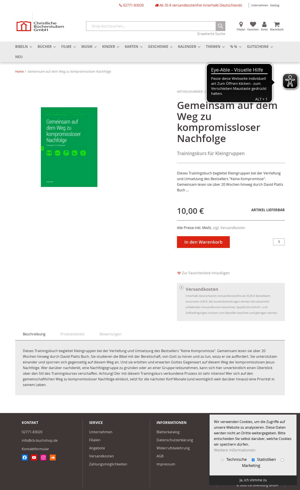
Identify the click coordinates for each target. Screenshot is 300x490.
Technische (234, 459)
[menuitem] (22, 47)
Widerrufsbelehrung (173, 448)
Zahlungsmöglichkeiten (108, 464)
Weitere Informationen (234, 450)
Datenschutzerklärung (175, 440)
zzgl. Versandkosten (229, 227)
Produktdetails (72, 334)
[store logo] (40, 22)
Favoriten (253, 29)
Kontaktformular (35, 449)
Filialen (241, 29)
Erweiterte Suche (211, 33)
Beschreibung (34, 334)
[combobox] (155, 26)
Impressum (166, 464)
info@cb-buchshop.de (40, 440)
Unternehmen (259, 5)
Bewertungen (111, 334)
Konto (264, 29)
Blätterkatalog (168, 432)
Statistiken (264, 459)
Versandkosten (101, 456)
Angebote (97, 448)
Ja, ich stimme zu (253, 480)
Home (19, 71)
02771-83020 (133, 5)
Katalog (274, 5)
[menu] (150, 52)
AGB (160, 456)
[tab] (34, 334)
